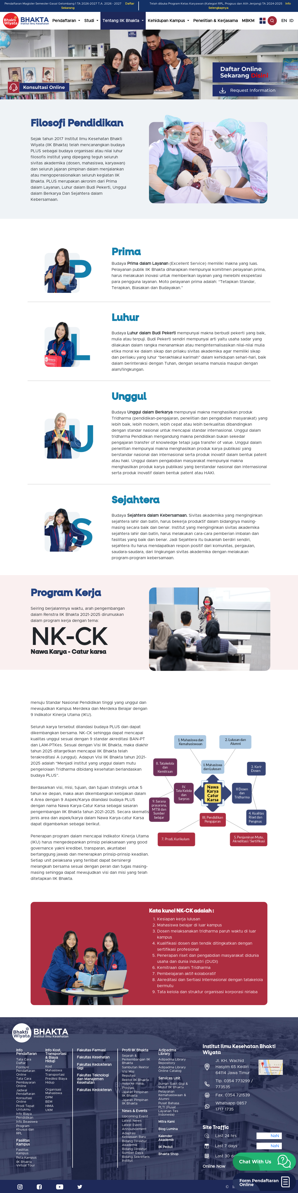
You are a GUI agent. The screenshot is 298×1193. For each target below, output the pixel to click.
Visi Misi (128, 1071)
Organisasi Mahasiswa (53, 1091)
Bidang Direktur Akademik (134, 1142)
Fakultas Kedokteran (94, 1090)
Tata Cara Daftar (23, 1061)
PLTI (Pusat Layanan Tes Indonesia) (168, 1110)
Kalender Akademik (166, 1137)
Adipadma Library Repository (172, 1061)
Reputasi (128, 1075)
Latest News (131, 1120)
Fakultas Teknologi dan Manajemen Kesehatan (93, 1079)
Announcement (134, 1128)
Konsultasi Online (24, 1099)
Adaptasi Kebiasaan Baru (134, 1134)
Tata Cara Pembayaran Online (26, 1082)
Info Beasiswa (26, 1121)
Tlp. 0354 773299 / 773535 (234, 1083)
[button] (264, 1162)
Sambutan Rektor (135, 1067)
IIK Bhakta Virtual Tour (25, 1162)
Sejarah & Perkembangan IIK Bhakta (136, 1059)
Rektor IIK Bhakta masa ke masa (135, 1081)
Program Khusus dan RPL (25, 1129)
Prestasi (128, 1087)
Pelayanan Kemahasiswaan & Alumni (172, 1095)
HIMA (49, 1105)
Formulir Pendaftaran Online (25, 1071)
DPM (49, 1097)
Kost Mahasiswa (53, 1068)
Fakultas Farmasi (91, 1050)
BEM (48, 1101)
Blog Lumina (168, 1129)
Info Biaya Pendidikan (24, 1115)
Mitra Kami (166, 1121)
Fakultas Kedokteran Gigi (94, 1066)
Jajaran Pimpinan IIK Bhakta (135, 1093)
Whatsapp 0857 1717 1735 (231, 1105)
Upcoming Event (135, 1116)
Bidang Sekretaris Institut (136, 1157)
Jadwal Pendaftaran (25, 1092)
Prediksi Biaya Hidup (56, 1080)
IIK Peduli (165, 1146)
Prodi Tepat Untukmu (25, 1107)
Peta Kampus (26, 1157)
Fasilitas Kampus (22, 1150)
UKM (49, 1109)
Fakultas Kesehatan (93, 1057)
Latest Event (132, 1124)
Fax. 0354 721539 (233, 1094)
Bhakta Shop (168, 1154)
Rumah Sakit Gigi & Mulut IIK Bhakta (173, 1085)
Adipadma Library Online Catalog (172, 1069)
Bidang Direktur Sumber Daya (134, 1149)
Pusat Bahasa (168, 1103)
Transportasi (55, 1074)
